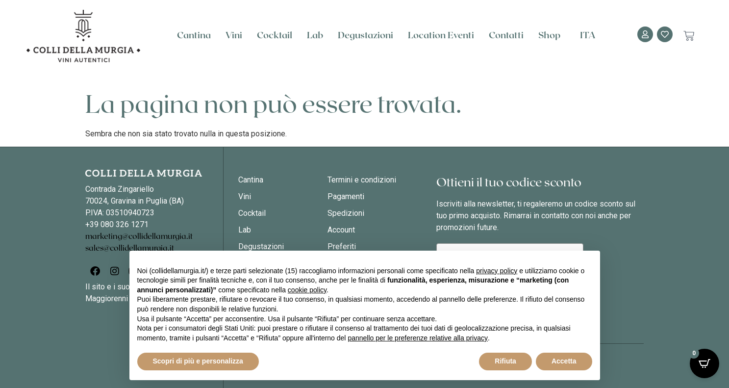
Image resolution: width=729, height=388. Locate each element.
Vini (234, 35)
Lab (315, 35)
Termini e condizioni (361, 179)
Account (341, 229)
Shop (551, 36)
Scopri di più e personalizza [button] (198, 361)
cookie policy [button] (307, 290)
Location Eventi (441, 35)
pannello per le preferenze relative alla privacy (418, 338)
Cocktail (274, 35)
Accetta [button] (564, 361)
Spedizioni (345, 213)
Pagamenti (345, 196)
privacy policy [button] (496, 271)
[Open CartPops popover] (704, 363)
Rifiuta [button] (505, 361)
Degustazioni (365, 35)
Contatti (506, 35)
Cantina (194, 35)
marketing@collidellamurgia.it (139, 236)
